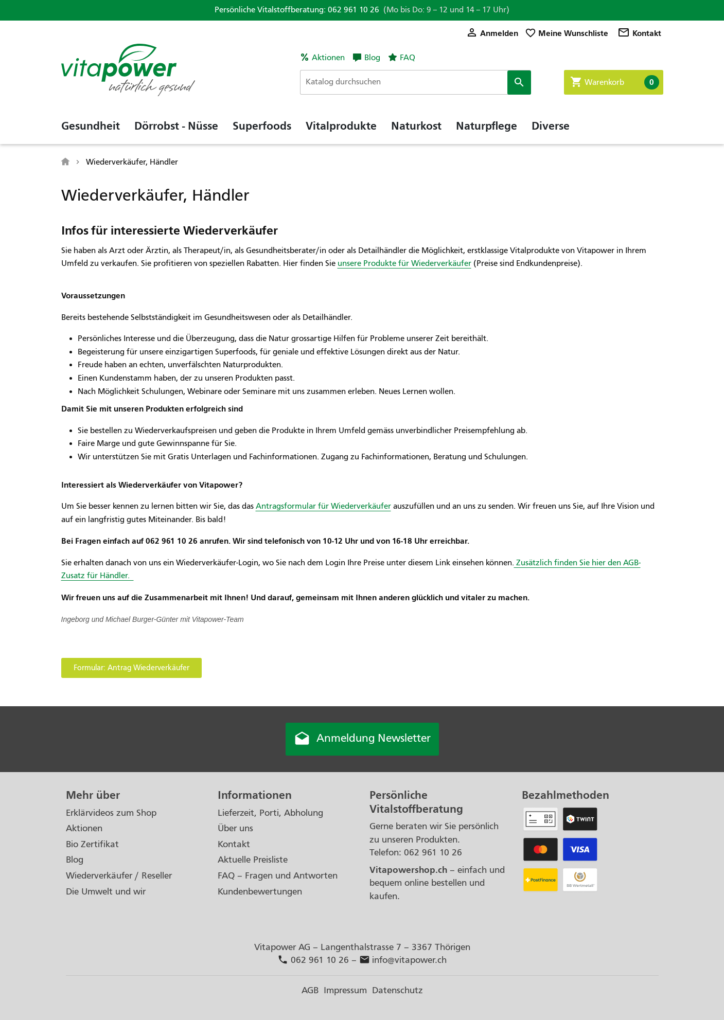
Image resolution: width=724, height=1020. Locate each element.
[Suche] (415, 82)
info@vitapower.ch (403, 960)
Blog (372, 57)
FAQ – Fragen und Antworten (278, 875)
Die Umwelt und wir (106, 891)
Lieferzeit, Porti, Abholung (270, 813)
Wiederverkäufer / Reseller (119, 875)
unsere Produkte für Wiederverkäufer (404, 263)
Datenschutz (397, 990)
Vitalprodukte (341, 126)
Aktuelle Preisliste (253, 859)
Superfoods (262, 126)
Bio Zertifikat (92, 844)
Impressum (345, 990)
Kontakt (639, 33)
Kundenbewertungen (260, 891)
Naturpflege (486, 126)
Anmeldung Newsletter (362, 739)
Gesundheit (90, 126)
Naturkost (416, 126)
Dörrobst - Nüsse (176, 126)
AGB (310, 990)
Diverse (551, 126)
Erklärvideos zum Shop (111, 813)
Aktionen (328, 57)
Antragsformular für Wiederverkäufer (323, 506)
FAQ (407, 57)
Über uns (235, 828)
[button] (131, 668)
